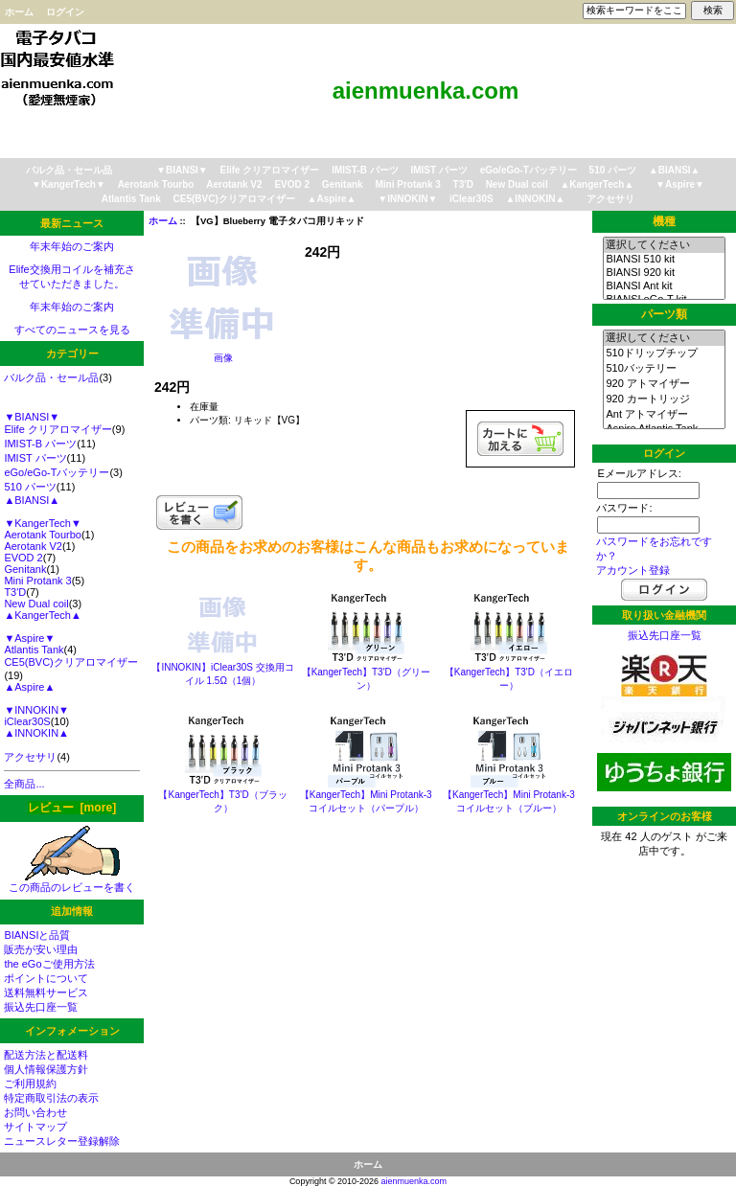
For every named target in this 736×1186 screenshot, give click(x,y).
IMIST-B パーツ (365, 170)
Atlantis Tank (131, 199)
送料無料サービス (46, 992)
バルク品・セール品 (69, 170)
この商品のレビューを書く (72, 882)
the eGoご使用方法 (49, 963)
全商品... (24, 783)
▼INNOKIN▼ (407, 199)
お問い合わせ (35, 1112)
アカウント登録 (633, 570)
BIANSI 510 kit (664, 259)
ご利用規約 (30, 1083)
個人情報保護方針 (46, 1069)
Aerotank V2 (234, 184)
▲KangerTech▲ (596, 184)
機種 (664, 221)
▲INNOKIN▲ (534, 199)
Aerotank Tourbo (156, 184)
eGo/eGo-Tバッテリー (528, 170)
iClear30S (471, 199)
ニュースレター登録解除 (62, 1141)
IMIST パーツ (438, 170)
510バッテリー (664, 368)
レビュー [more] (72, 807)
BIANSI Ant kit (664, 286)
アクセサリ (610, 199)
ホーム (19, 12)
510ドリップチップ (664, 353)
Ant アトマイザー (664, 414)
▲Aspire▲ (332, 199)
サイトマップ (35, 1126)
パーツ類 (664, 314)
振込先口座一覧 (41, 1007)
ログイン (65, 12)
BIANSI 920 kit (664, 273)
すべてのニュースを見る (72, 329)
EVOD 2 (292, 184)
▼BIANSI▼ (182, 170)
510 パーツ (612, 170)
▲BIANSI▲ (675, 170)
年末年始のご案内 (72, 246)
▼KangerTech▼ (68, 184)
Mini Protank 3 (407, 184)
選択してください (664, 245)
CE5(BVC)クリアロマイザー (234, 199)
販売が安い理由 (41, 949)
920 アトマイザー (664, 384)
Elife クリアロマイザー (270, 170)
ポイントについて (46, 978)
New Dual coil (517, 184)
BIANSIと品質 (37, 935)
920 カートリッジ (664, 399)
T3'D (463, 184)
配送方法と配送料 (46, 1055)
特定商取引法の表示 (51, 1098)
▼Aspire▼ (680, 184)
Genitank (342, 184)
